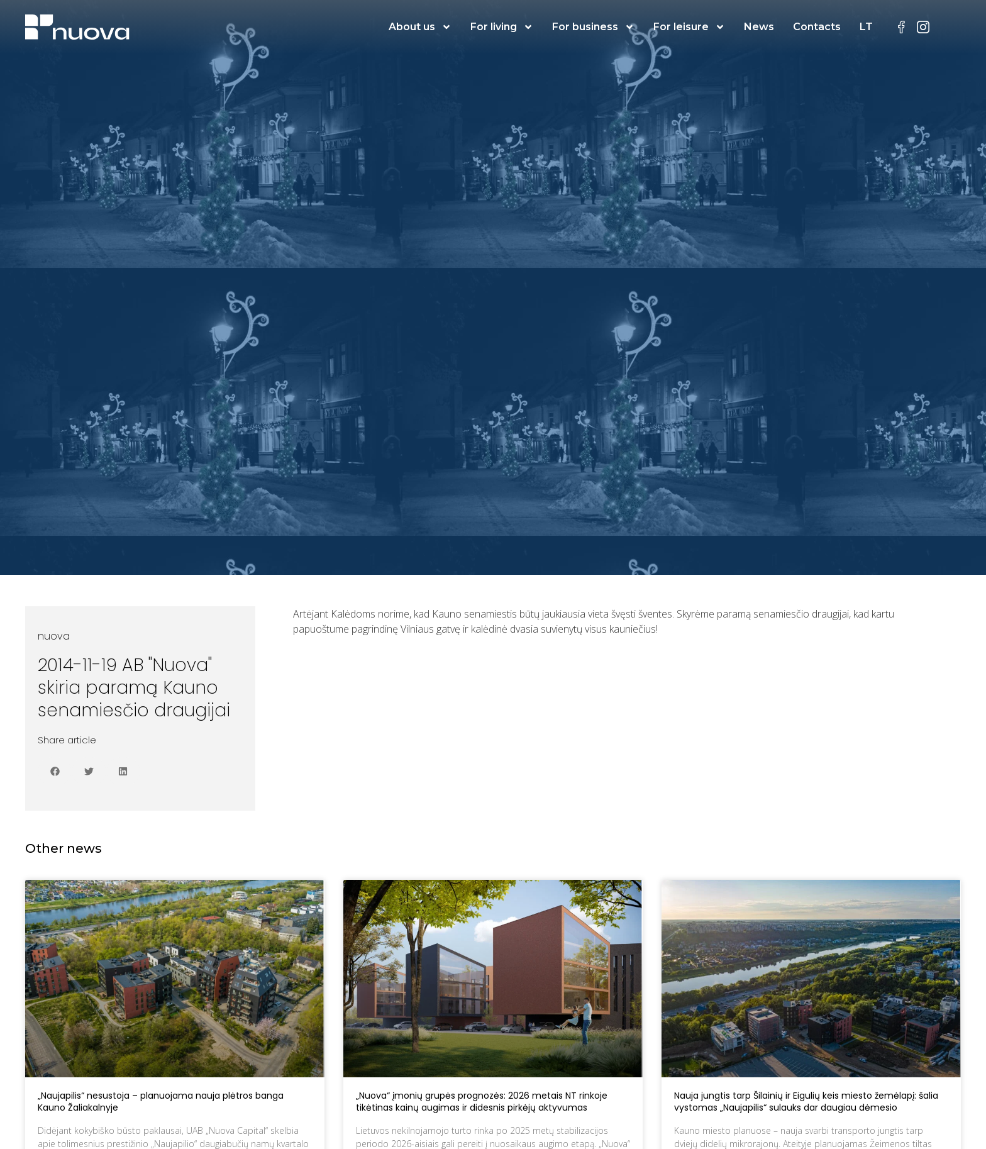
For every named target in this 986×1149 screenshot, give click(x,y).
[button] (55, 771)
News (759, 27)
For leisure (689, 27)
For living (501, 27)
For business (593, 27)
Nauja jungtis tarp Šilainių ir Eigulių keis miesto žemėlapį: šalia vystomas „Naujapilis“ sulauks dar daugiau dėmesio (806, 1101)
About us (420, 27)
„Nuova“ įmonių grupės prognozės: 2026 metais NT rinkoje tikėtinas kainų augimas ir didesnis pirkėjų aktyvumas (481, 1101)
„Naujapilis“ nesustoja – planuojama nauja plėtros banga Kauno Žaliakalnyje (161, 1101)
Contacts (817, 27)
